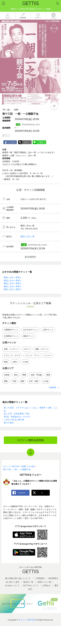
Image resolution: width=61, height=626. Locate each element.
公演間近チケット (11, 336)
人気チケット (47, 330)
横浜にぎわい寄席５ (13, 289)
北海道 (6, 375)
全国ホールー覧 (44, 582)
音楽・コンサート (11, 349)
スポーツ (27, 349)
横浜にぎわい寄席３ (13, 283)
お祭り (15, 362)
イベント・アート (32, 355)
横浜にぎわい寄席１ (13, 277)
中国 (14, 381)
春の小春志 (9, 423)
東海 (48, 375)
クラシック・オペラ (12, 355)
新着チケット (28, 336)
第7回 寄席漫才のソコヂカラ (17, 417)
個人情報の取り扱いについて (18, 578)
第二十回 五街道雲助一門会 (17, 414)
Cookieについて (12, 585)
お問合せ (46, 585)
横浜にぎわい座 (27, 236)
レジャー (48, 355)
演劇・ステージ (41, 349)
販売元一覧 (28, 582)
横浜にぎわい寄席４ (13, 286)
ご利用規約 (40, 578)
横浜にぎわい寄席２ (13, 280)
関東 (24, 375)
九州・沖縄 (33, 381)
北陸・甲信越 (36, 375)
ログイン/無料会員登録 (30, 440)
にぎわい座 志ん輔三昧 (14, 419)
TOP (30, 453)
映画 (6, 362)
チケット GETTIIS (27, 620)
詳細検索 (52, 387)
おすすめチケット (30, 330)
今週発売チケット (11, 330)
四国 (22, 381)
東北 (16, 375)
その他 (25, 362)
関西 (6, 381)
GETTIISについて (31, 585)
